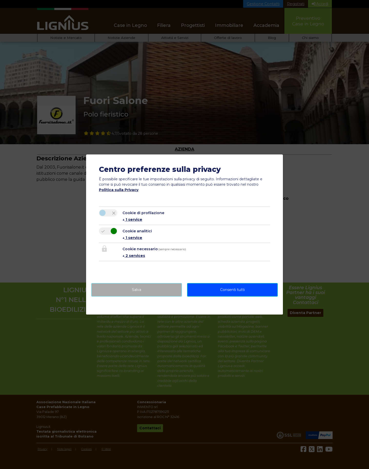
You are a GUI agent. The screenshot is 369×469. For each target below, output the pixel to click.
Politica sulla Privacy (118, 189)
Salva (136, 289)
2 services (133, 255)
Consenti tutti (232, 289)
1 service (132, 219)
